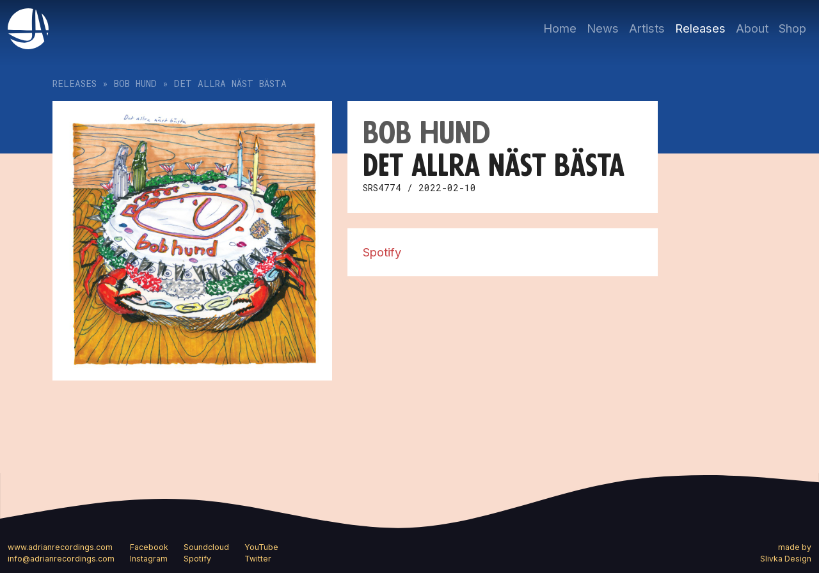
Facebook (149, 547)
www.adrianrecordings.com (60, 547)
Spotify (382, 252)
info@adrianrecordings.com (61, 558)
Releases (700, 28)
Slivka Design (785, 558)
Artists (647, 28)
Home (559, 28)
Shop (792, 28)
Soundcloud (206, 547)
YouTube (261, 547)
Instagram (149, 558)
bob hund (135, 83)
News (603, 28)
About (752, 28)
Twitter (257, 558)
